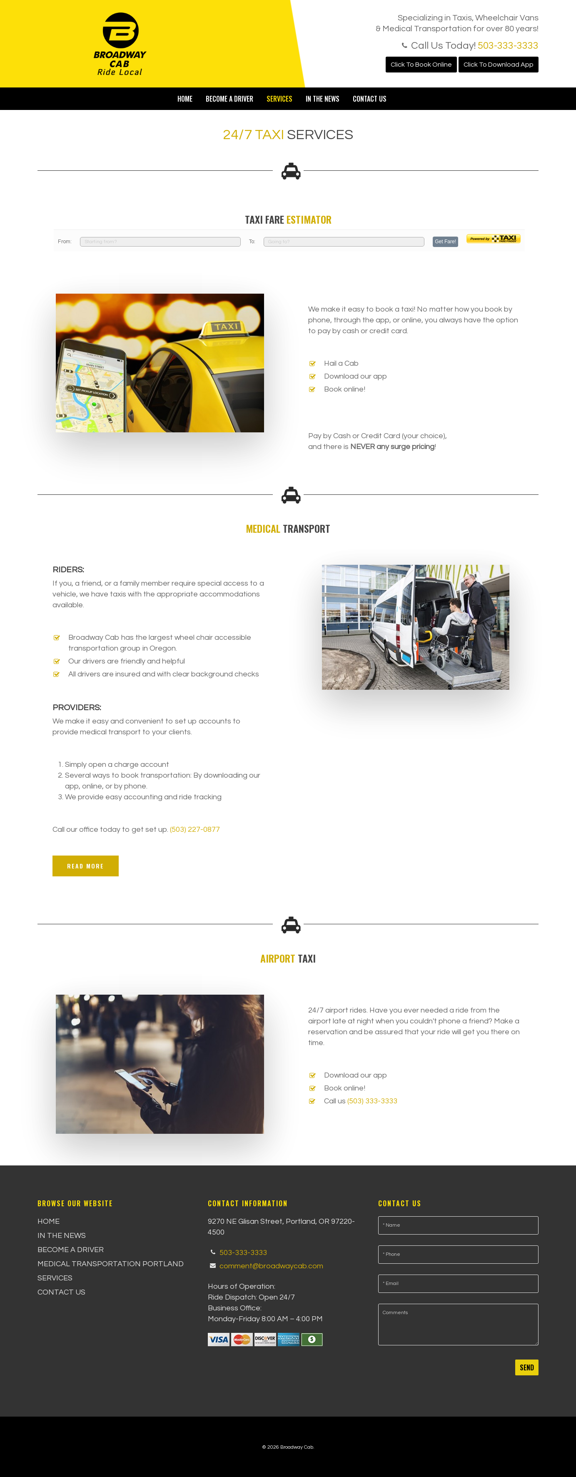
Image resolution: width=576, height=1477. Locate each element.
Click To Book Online (421, 64)
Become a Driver (229, 99)
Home (184, 99)
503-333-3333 (508, 45)
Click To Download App (499, 64)
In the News (322, 99)
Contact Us (369, 99)
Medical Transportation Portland (110, 1264)
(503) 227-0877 (195, 829)
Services (279, 99)
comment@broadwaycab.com (271, 1266)
